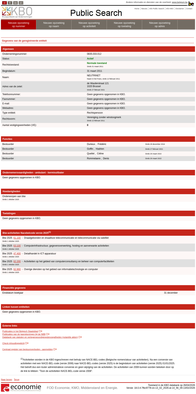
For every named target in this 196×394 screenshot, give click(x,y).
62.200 (17, 261)
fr (10, 2)
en (21, 2)
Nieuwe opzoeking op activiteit (89, 24)
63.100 (17, 245)
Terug (16, 379)
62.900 (17, 269)
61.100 (17, 238)
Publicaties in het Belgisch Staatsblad (20, 331)
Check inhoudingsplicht (13, 343)
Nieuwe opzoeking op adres (159, 24)
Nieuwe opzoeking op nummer (18, 24)
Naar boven (6, 379)
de (15, 2)
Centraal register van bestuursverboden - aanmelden (27, 349)
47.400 (17, 253)
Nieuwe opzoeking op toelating (124, 24)
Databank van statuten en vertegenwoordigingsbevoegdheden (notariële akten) (40, 337)
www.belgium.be (180, 2)
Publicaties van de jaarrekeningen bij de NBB (23, 334)
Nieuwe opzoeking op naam (53, 24)
